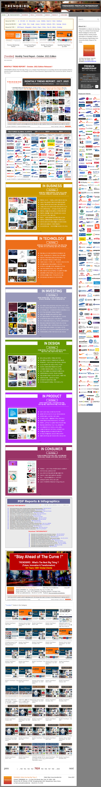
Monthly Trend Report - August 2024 (51, 719)
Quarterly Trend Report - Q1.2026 (64, 45)
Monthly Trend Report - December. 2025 (24, 643)
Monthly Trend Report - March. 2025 (51, 681)
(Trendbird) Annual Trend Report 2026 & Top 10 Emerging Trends (11, 643)
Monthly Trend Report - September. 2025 (10, 662)
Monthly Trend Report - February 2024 (24, 757)
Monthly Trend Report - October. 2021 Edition (35, 56)
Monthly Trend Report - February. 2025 (64, 681)
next (71, 768)
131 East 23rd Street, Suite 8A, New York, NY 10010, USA (87, 60)
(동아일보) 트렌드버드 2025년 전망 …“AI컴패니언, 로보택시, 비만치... (11, 701)
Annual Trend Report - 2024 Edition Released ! (52, 757)
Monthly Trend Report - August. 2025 (24, 662)
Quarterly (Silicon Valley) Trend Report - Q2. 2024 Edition (11, 739)
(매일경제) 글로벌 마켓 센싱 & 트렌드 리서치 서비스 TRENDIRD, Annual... (38, 759)
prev (6, 768)
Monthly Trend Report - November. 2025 (37, 643)
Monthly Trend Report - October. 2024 (10, 719)
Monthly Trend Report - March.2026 (47, 45)
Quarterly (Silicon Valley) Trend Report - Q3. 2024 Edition (24, 720)
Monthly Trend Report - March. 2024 (10, 757)
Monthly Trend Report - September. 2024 (37, 719)
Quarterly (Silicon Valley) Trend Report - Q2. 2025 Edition (51, 662)
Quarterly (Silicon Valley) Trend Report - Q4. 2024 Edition (38, 701)
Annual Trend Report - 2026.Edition (30, 45)
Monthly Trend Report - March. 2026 (37, 624)
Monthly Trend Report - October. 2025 (51, 643)
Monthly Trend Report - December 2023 (64, 757)
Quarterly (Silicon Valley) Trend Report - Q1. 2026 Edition (24, 624)
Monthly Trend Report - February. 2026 (51, 624)
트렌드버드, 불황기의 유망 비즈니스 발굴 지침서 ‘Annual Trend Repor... (25, 701)
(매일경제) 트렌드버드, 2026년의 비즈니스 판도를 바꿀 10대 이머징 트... (65, 625)
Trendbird (8, 605)
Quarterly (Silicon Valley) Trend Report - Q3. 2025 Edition (65, 643)
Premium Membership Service (13, 45)
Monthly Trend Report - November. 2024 (64, 700)
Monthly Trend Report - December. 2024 (51, 700)
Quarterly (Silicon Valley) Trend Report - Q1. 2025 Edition (38, 682)
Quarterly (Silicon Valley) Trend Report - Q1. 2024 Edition (65, 739)
